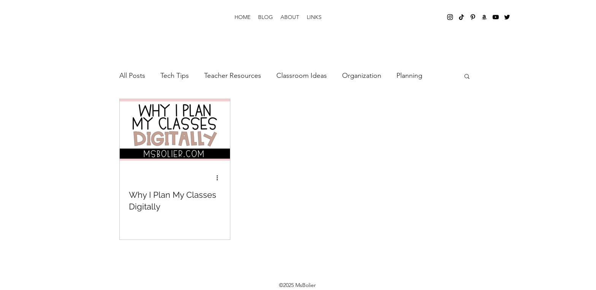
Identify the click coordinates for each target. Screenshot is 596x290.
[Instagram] (450, 17)
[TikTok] (461, 17)
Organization (361, 75)
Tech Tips (174, 75)
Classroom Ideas (301, 75)
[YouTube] (495, 17)
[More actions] (219, 177)
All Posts (132, 75)
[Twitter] (507, 17)
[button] (467, 77)
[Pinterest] (473, 17)
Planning (409, 75)
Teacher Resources (232, 75)
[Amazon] (484, 17)
